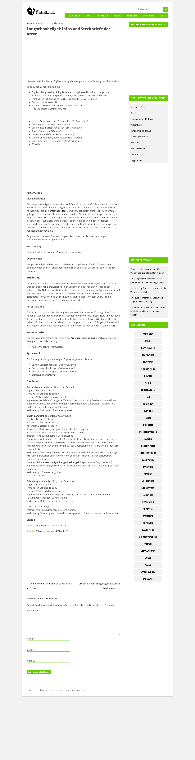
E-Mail (31, 649)
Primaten (148, 509)
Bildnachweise (44, 690)
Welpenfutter (136, 125)
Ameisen (75, 337)
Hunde (148, 418)
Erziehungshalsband (139, 136)
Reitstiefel (134, 142)
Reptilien (103, 15)
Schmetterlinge (148, 537)
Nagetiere (148, 495)
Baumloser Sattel (138, 107)
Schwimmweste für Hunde (142, 119)
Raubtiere (148, 516)
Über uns (75, 690)
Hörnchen (148, 404)
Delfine (148, 376)
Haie (148, 397)
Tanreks (147, 544)
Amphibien (148, 15)
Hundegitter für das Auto (141, 130)
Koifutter (134, 113)
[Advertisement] (73, 59)
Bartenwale (148, 348)
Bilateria (148, 362)
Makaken (148, 467)
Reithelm (134, 154)
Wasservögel (148, 572)
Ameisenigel (46, 121)
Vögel (89, 15)
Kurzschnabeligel (57, 210)
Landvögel (148, 460)
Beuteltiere (148, 355)
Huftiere (148, 411)
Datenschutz (57, 690)
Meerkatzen (148, 488)
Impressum (32, 690)
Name (31, 638)
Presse (84, 690)
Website (31, 660)
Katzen (148, 439)
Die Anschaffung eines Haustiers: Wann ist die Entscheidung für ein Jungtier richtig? (148, 311)
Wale (148, 565)
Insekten (132, 15)
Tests (163, 15)
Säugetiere (74, 15)
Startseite (31, 23)
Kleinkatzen (148, 446)
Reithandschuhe (137, 148)
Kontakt (67, 690)
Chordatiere (148, 369)
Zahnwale (148, 579)
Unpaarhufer (148, 551)
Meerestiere (148, 481)
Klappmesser (136, 160)
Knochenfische (148, 453)
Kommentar (34, 610)
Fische (117, 15)
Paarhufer (148, 502)
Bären (148, 341)
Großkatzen (148, 390)
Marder (148, 474)
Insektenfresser (148, 432)
